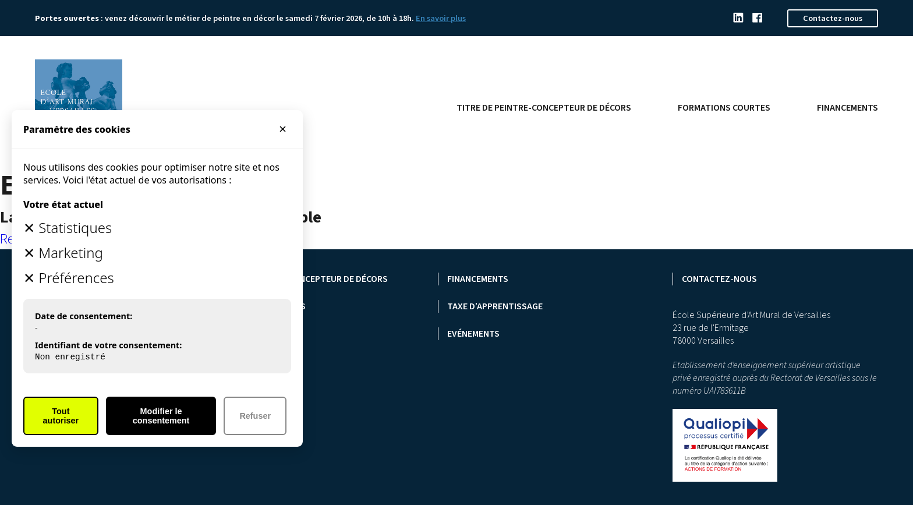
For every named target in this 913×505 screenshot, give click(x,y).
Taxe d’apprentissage (495, 306)
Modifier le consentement (161, 416)
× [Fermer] (282, 129)
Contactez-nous (832, 18)
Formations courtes (724, 107)
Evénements (473, 333)
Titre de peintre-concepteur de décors (543, 107)
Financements (847, 107)
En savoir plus (441, 18)
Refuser (255, 416)
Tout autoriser (61, 416)
